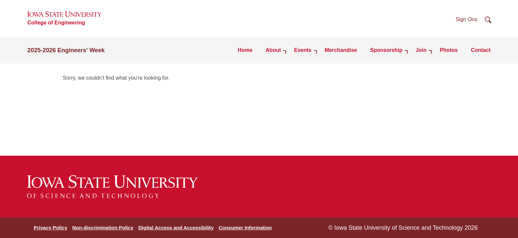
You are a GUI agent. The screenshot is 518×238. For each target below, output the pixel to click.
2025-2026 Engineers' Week (66, 50)
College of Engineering (56, 22)
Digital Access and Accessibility (176, 227)
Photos (449, 50)
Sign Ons (466, 19)
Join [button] (421, 50)
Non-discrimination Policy (102, 227)
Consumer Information (245, 227)
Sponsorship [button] (386, 50)
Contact (481, 50)
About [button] (273, 50)
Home (245, 50)
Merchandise (341, 50)
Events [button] (302, 50)
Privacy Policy (50, 227)
